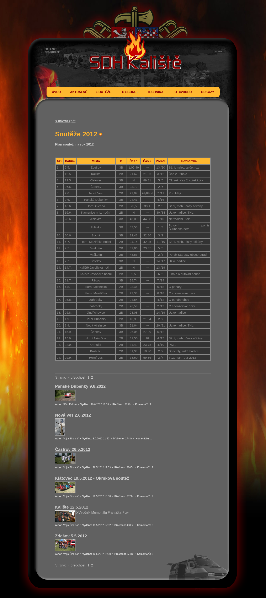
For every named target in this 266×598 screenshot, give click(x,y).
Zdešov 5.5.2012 (71, 536)
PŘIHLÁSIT (51, 49)
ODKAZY (207, 92)
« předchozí (76, 377)
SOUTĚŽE (104, 92)
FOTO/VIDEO (182, 92)
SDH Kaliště (70, 404)
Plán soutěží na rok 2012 (74, 144)
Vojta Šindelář (71, 438)
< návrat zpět (65, 121)
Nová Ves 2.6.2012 (73, 415)
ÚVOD (56, 92)
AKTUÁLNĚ (78, 92)
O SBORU (130, 92)
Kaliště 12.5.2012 (71, 507)
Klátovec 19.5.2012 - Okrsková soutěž (92, 478)
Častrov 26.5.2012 (72, 449)
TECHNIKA (155, 92)
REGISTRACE (52, 52)
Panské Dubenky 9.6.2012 (80, 386)
